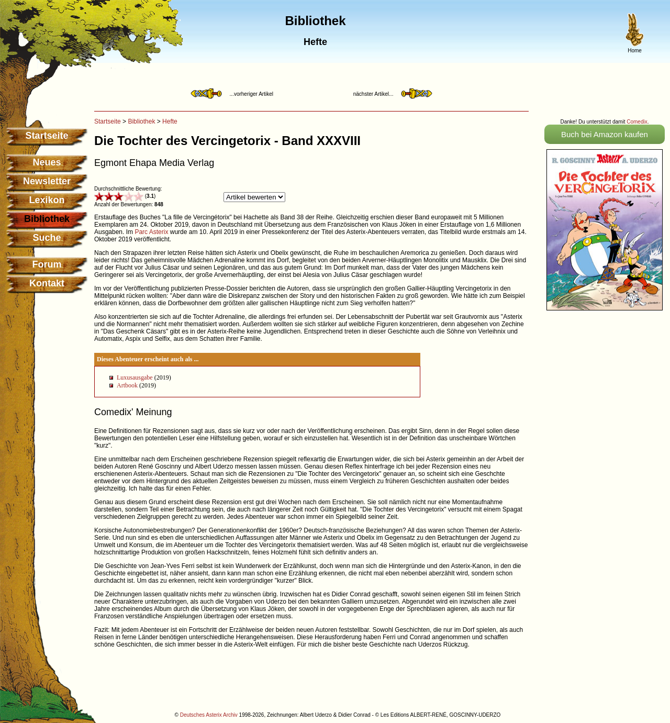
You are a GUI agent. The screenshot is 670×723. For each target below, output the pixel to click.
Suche (46, 237)
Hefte (169, 121)
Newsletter (47, 181)
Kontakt (46, 283)
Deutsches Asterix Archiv (209, 715)
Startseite (46, 135)
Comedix (637, 122)
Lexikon (46, 200)
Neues (46, 162)
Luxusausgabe (135, 377)
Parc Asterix (151, 232)
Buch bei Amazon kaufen (604, 134)
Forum (47, 264)
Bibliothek (141, 121)
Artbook (127, 385)
